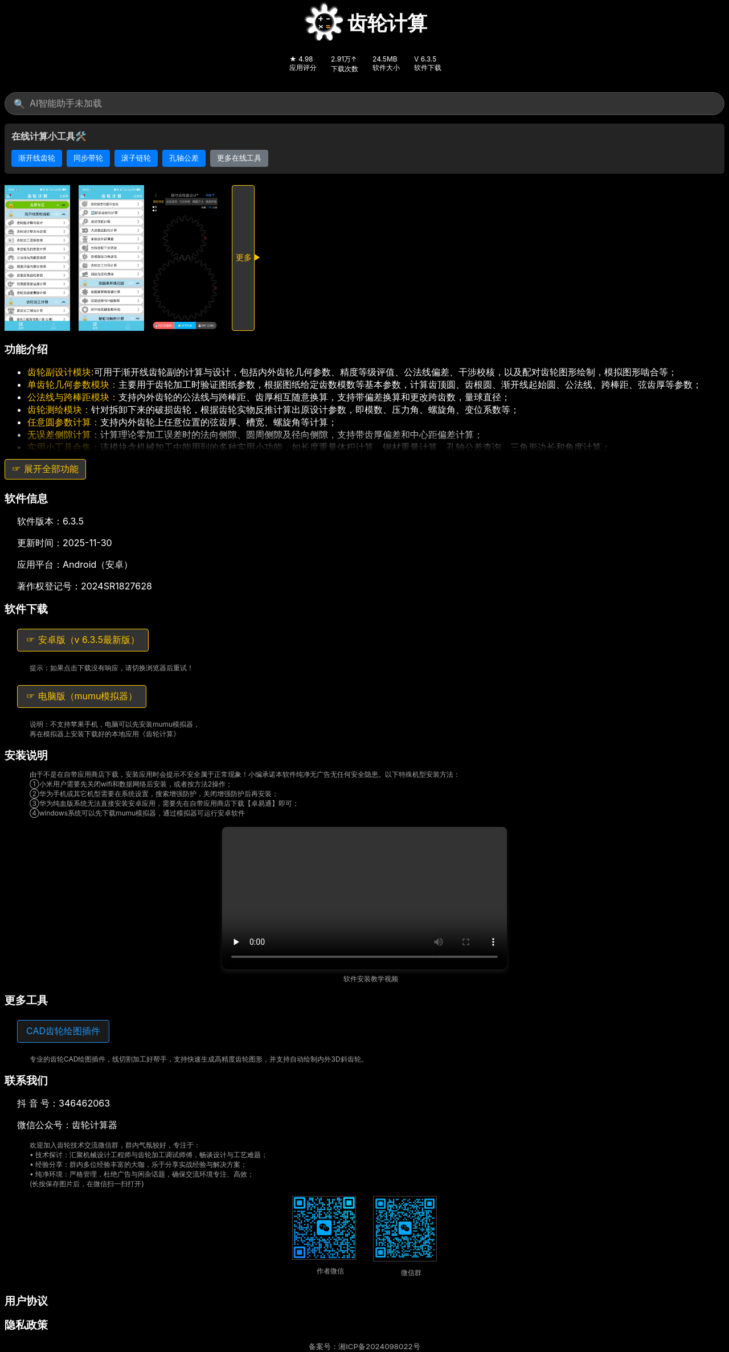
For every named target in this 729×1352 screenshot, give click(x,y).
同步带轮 (88, 157)
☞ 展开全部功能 (45, 468)
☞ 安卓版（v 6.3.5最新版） (83, 639)
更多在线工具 (239, 158)
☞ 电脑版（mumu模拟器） (81, 696)
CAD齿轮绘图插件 (63, 1030)
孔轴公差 (184, 157)
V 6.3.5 (425, 59)
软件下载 (427, 67)
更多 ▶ (245, 257)
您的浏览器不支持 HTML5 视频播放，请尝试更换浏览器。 (364, 898)
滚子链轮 (136, 157)
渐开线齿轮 (36, 157)
